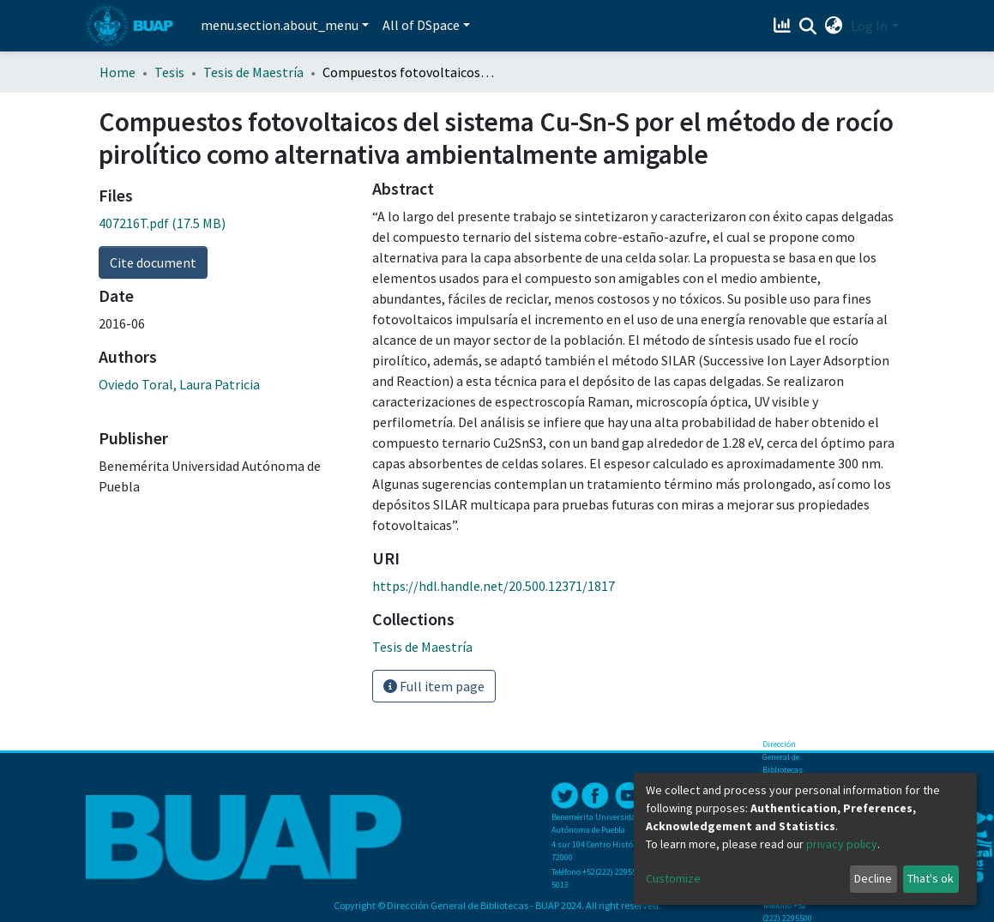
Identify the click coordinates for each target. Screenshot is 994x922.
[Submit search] (807, 26)
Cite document (153, 262)
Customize (673, 878)
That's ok (930, 878)
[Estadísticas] (783, 25)
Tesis (169, 72)
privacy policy (841, 844)
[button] (833, 25)
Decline (873, 878)
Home (117, 72)
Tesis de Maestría (253, 72)
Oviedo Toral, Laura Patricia (179, 384)
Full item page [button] (434, 686)
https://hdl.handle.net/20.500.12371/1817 (493, 585)
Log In (869, 25)
